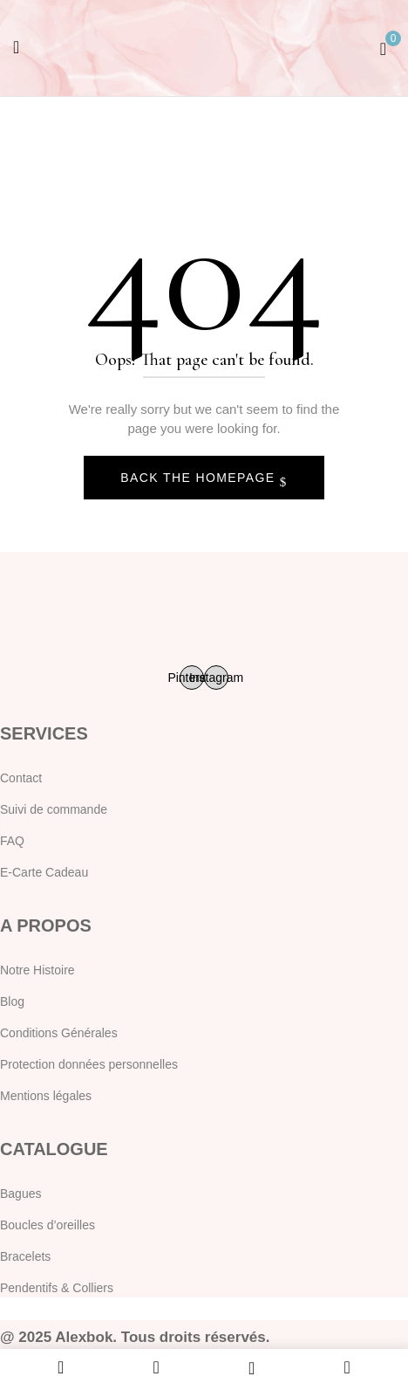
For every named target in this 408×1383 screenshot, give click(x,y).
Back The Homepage (200, 478)
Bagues (20, 1194)
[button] (383, 47)
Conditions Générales (59, 1033)
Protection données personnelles (89, 1064)
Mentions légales (46, 1096)
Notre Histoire (37, 970)
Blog (12, 1001)
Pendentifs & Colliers (56, 1288)
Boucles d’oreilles (47, 1225)
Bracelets (25, 1256)
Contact (21, 778)
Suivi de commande (53, 809)
